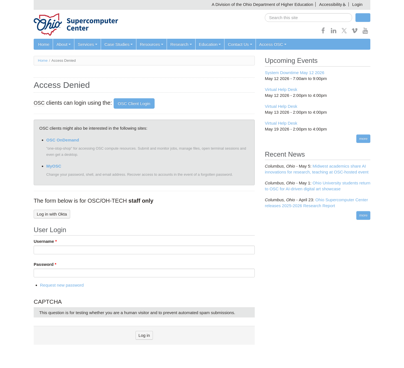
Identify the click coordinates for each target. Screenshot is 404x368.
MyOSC (53, 166)
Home (43, 44)
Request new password (62, 285)
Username (45, 241)
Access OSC (272, 44)
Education (210, 44)
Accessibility (330, 4)
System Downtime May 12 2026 (294, 72)
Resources (151, 44)
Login (357, 4)
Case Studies (118, 44)
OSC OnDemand (62, 140)
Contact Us (240, 44)
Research (181, 44)
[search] (308, 17)
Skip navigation (15, 4)
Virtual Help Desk (281, 89)
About (63, 44)
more (363, 138)
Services (87, 44)
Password (45, 264)
